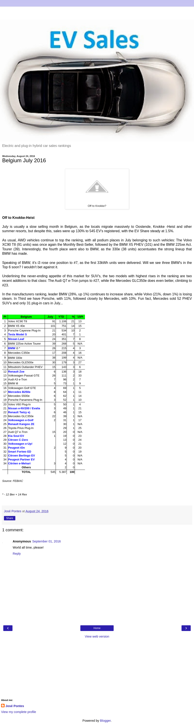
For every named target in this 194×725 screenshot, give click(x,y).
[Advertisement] (97, 12)
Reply (17, 553)
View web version (97, 636)
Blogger (105, 720)
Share (9, 518)
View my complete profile (18, 712)
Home (97, 628)
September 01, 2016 (46, 541)
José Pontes (14, 706)
